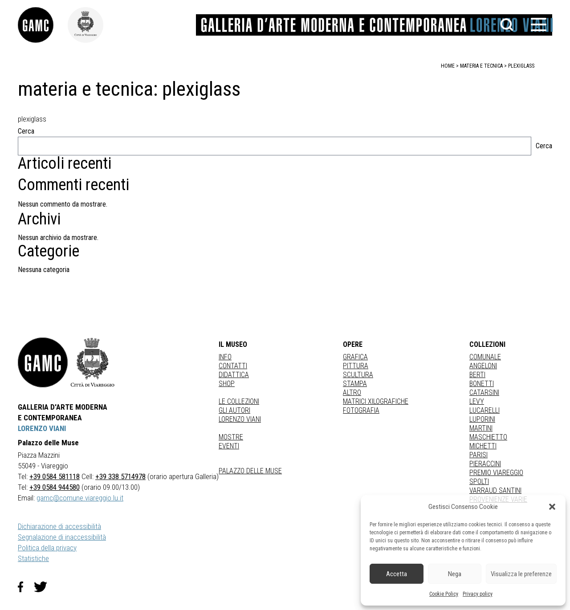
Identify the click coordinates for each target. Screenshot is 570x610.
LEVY (476, 401)
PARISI (478, 455)
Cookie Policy (443, 594)
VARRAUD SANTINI (495, 490)
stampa (355, 383)
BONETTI (481, 383)
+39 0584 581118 (54, 476)
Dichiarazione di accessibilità (59, 526)
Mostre (231, 437)
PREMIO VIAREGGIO (496, 472)
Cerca (26, 131)
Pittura (355, 366)
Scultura (358, 374)
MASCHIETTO (488, 437)
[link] (43, 25)
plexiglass (521, 66)
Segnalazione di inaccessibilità (62, 537)
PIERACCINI (485, 464)
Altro (352, 392)
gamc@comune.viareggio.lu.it (80, 497)
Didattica (234, 374)
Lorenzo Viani (240, 419)
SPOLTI (479, 481)
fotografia (361, 410)
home (448, 66)
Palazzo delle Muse (250, 471)
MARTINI (481, 428)
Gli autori (234, 410)
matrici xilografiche (375, 401)
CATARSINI (484, 392)
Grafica (355, 357)
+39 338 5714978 (120, 476)
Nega (454, 574)
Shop (227, 383)
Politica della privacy (47, 547)
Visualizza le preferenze (521, 574)
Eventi (229, 446)
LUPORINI (482, 419)
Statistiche (33, 558)
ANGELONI (483, 366)
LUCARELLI (484, 410)
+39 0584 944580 (54, 487)
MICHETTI (483, 446)
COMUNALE (485, 357)
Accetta (396, 574)
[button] (552, 506)
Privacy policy (478, 594)
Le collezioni (239, 401)
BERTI (477, 374)
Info (225, 357)
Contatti (233, 366)
